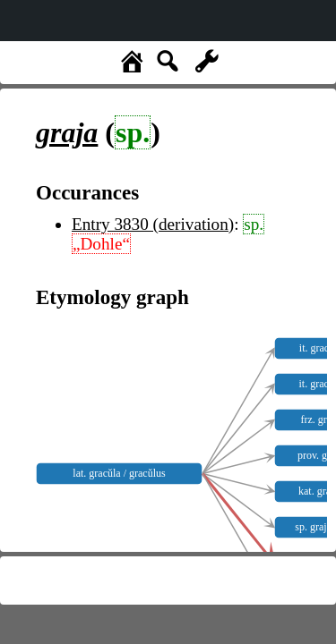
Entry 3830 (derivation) (153, 224)
